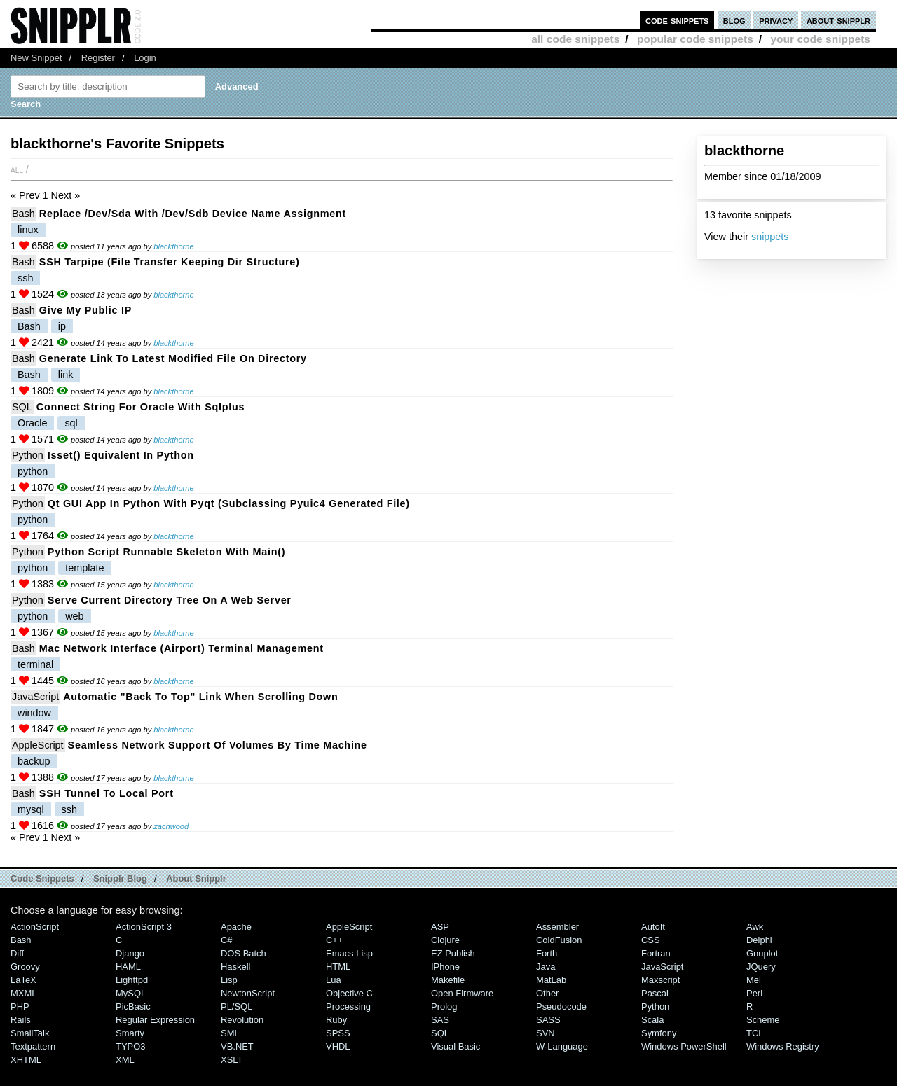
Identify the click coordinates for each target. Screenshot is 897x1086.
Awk (754, 926)
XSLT (231, 1059)
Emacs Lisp (349, 953)
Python (27, 455)
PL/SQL (236, 1006)
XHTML (26, 1059)
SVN (545, 1033)
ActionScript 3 (144, 926)
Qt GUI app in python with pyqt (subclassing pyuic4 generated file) (229, 503)
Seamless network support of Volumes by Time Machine (217, 745)
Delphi (759, 940)
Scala (652, 1020)
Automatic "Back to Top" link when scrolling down (200, 696)
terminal (35, 664)
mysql (31, 809)
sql (70, 423)
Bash (23, 213)
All (17, 169)
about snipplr (838, 20)
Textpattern (33, 1046)
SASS (548, 1020)
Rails (21, 1020)
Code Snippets (42, 878)
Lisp (229, 980)
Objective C (349, 993)
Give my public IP (85, 310)
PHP (20, 1006)
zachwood (171, 826)
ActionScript (35, 926)
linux (28, 229)
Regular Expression (155, 1020)
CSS (650, 940)
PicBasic (133, 1006)
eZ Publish (453, 953)
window (34, 712)
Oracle (32, 423)
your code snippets (820, 39)
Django (130, 953)
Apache (236, 926)
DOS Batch (243, 953)
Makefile (448, 980)
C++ (334, 940)
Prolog (444, 1006)
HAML (128, 966)
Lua (333, 980)
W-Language (562, 1046)
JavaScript (35, 696)
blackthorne (173, 246)
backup (34, 761)
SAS (440, 1020)
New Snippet (36, 58)
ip (62, 326)
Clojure (445, 940)
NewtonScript (248, 993)
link (66, 374)
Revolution (242, 1020)
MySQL (131, 993)
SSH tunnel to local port (106, 793)
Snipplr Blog (120, 878)
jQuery (761, 966)
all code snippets (575, 39)
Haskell (235, 966)
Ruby (336, 1020)
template (84, 567)
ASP (440, 926)
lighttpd (132, 980)
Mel (753, 980)
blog (734, 20)
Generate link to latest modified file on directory (173, 358)
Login (145, 58)
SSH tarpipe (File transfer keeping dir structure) (169, 261)
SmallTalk (30, 1033)
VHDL (338, 1046)
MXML (23, 993)
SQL (22, 406)
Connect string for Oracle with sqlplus (140, 406)
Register (98, 58)
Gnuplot (762, 953)
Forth (546, 953)
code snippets (677, 20)
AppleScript (38, 745)
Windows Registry (782, 1046)
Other (547, 993)
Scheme (763, 1020)
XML (125, 1059)
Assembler (557, 926)
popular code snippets (695, 39)
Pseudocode (561, 1006)
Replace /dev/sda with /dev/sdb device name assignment (192, 213)
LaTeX (23, 980)
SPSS (338, 1033)
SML (230, 1033)
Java (545, 966)
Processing (348, 1006)
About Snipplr (196, 878)
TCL (754, 1033)
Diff (17, 953)
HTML (338, 966)
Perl (754, 993)
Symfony (658, 1033)
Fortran (656, 953)
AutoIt (653, 926)
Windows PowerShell (684, 1046)
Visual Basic (455, 1046)
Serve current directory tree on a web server (170, 600)
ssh (25, 278)
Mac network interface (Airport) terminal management (181, 648)
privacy (776, 20)
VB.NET (237, 1046)
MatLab (551, 980)
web (74, 616)
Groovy (25, 966)
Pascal (655, 993)
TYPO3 (130, 1046)
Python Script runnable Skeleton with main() (166, 551)
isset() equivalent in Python (121, 455)
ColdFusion (559, 940)
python (33, 471)
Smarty (130, 1033)
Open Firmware (462, 993)
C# (227, 940)
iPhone (445, 966)
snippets (770, 236)
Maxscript (660, 980)
